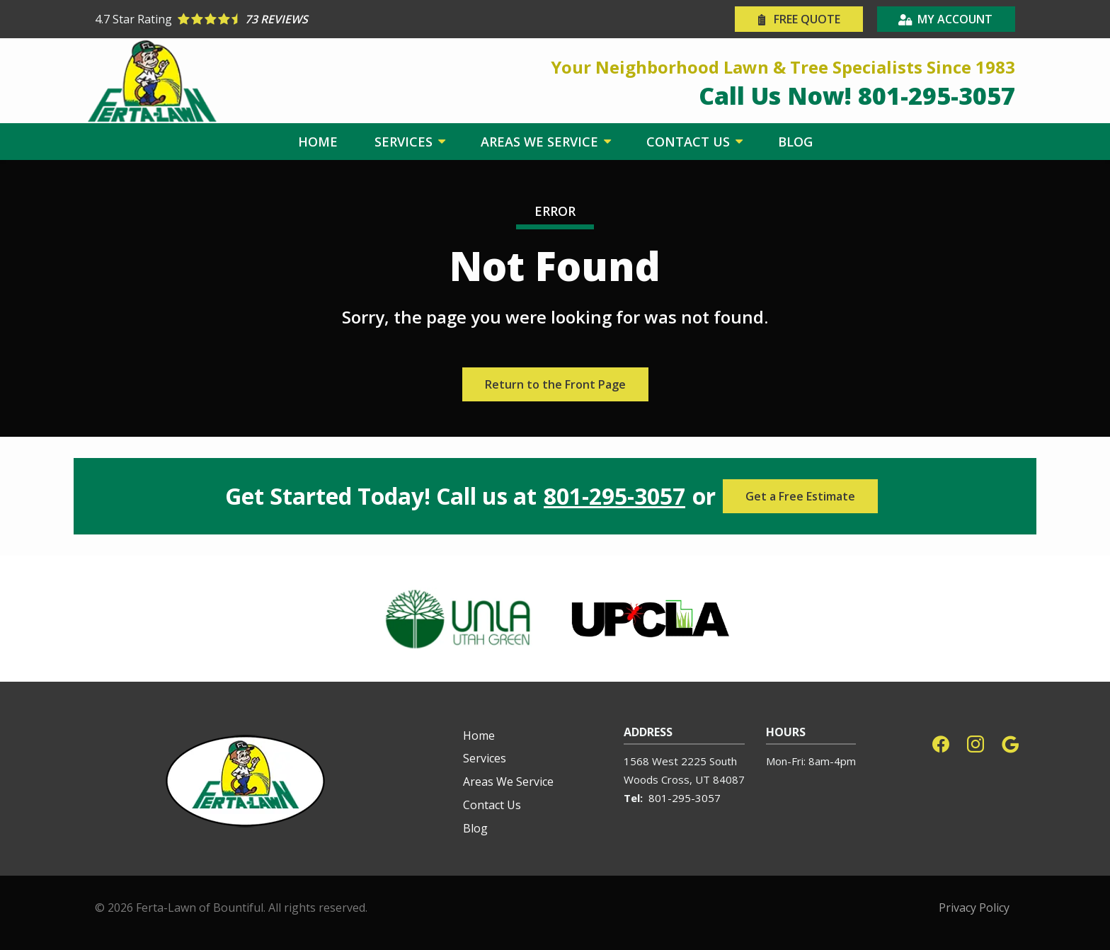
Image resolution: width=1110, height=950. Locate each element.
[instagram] (975, 743)
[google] (1010, 743)
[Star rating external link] (325, 19)
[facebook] (940, 743)
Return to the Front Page (555, 384)
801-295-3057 (614, 496)
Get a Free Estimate (800, 496)
